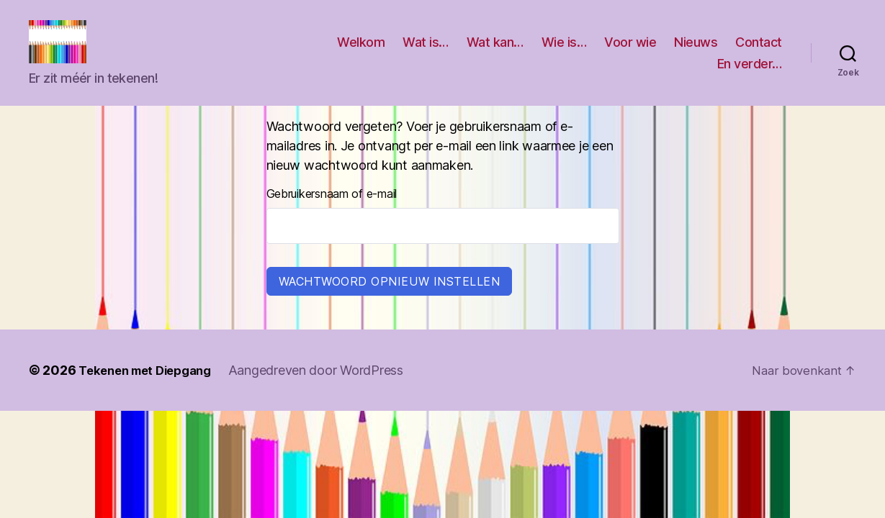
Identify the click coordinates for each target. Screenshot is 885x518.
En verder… (749, 74)
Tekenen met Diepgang (151, 391)
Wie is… (564, 52)
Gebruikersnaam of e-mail (331, 215)
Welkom (361, 52)
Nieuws (695, 52)
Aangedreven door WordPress (328, 391)
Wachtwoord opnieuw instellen (389, 303)
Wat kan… (495, 52)
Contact (758, 52)
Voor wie (630, 52)
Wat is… (426, 52)
